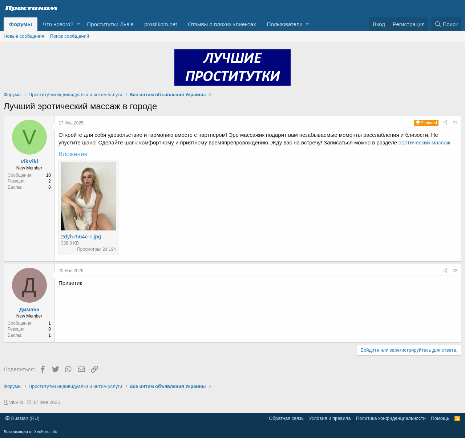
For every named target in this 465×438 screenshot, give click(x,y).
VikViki (29, 161)
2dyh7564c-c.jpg (81, 236)
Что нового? (58, 24)
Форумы (20, 24)
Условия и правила (330, 418)
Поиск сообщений (69, 36)
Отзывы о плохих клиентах (222, 24)
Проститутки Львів (110, 24)
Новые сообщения (24, 36)
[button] (78, 24)
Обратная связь (286, 418)
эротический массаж (424, 142)
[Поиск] (446, 24)
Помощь (440, 418)
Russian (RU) (22, 418)
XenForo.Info (45, 431)
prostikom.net (160, 24)
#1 (455, 122)
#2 (455, 270)
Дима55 (29, 309)
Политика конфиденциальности (391, 418)
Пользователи (285, 24)
